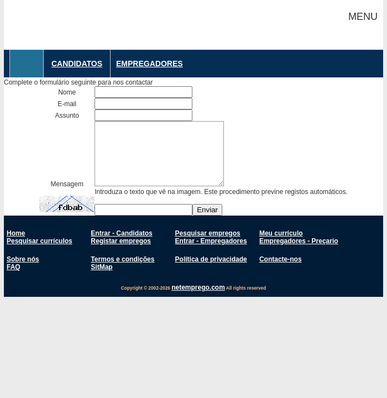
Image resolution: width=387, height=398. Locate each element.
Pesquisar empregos (207, 233)
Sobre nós (23, 259)
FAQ (13, 267)
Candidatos (76, 63)
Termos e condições (122, 259)
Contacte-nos (280, 259)
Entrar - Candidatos (121, 233)
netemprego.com (198, 287)
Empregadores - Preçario (298, 241)
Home (16, 233)
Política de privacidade (211, 259)
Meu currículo (281, 233)
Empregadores (149, 63)
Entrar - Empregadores (211, 241)
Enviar (207, 210)
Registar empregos (121, 241)
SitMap (101, 267)
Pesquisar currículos (39, 241)
